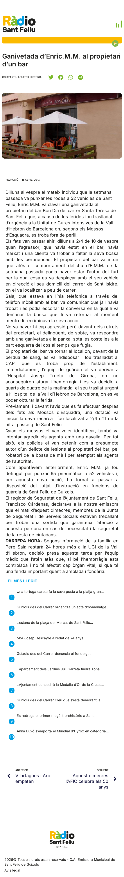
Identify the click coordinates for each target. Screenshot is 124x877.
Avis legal (12, 870)
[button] (51, 77)
